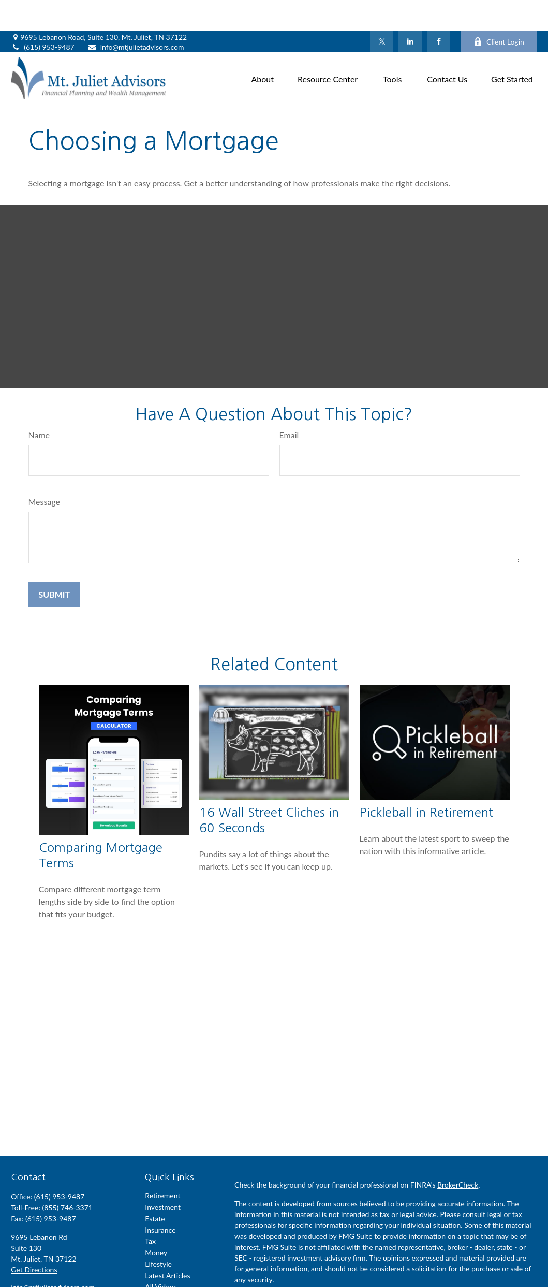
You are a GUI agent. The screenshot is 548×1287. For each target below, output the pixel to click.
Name (39, 404)
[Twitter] (381, 10)
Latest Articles (167, 1244)
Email (289, 404)
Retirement (162, 1164)
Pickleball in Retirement (426, 781)
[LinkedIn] (410, 10)
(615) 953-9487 (42, 15)
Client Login (498, 10)
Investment (163, 1176)
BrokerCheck (457, 1153)
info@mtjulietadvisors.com (135, 15)
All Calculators (167, 1267)
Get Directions (34, 1238)
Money (156, 1221)
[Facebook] (438, 10)
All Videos (160, 1255)
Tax (150, 1210)
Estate (155, 1187)
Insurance (160, 1198)
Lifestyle (158, 1232)
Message (44, 470)
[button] (262, 46)
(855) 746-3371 (67, 1176)
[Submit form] (54, 563)
